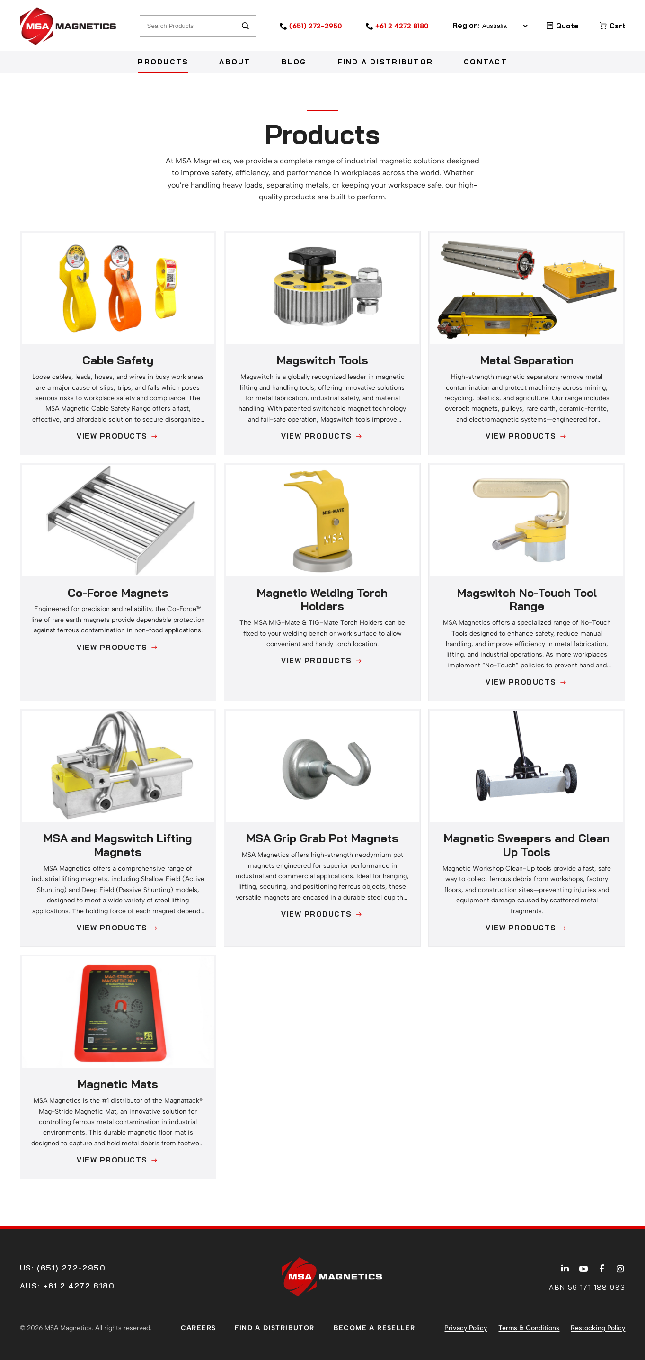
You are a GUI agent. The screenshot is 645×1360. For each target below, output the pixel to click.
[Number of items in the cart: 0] (612, 26)
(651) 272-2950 (315, 26)
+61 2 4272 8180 (402, 26)
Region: (490, 26)
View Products (112, 436)
